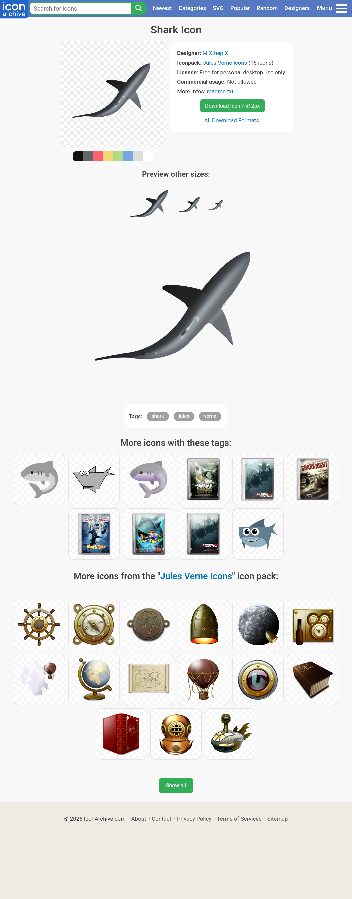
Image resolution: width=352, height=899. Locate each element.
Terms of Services (239, 818)
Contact (161, 818)
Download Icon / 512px (232, 106)
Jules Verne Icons (225, 62)
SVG (218, 8)
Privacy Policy (194, 818)
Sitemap (277, 818)
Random (267, 8)
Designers (297, 8)
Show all (176, 785)
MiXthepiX (215, 53)
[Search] (138, 8)
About (138, 818)
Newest (162, 8)
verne (210, 416)
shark (158, 416)
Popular (240, 8)
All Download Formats (231, 120)
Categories (192, 8)
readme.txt (220, 91)
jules (184, 416)
